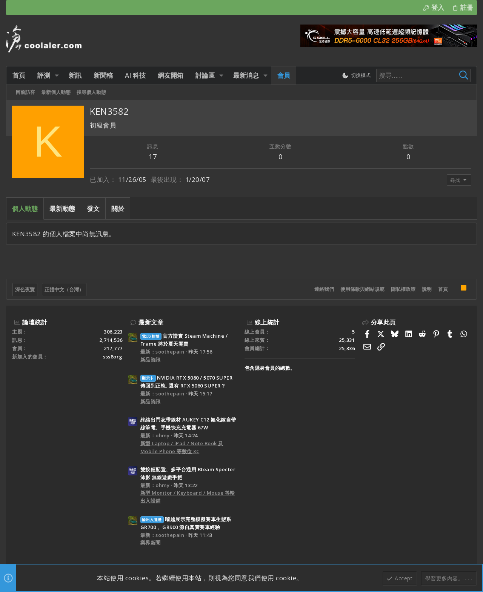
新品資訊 (150, 359)
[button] (57, 75)
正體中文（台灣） (64, 289)
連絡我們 (324, 289)
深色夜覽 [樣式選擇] (25, 289)
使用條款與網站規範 (362, 289)
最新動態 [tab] (62, 208)
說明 (427, 289)
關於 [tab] (117, 208)
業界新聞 (150, 542)
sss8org (113, 356)
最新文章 (150, 322)
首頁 (443, 289)
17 (153, 156)
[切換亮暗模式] (356, 75)
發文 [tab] (93, 208)
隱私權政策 (403, 289)
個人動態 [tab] (25, 208)
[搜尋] (423, 75)
